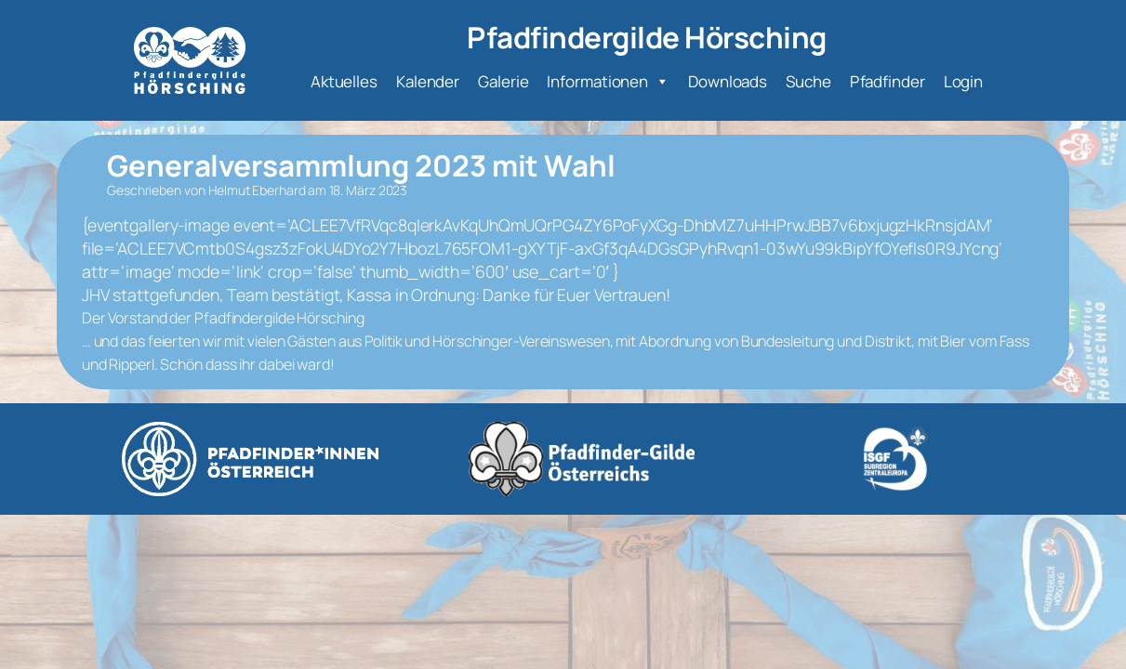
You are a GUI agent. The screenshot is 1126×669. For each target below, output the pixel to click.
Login (964, 81)
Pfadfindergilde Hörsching (647, 37)
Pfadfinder (887, 81)
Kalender (427, 81)
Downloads (727, 81)
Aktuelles (344, 81)
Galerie (503, 81)
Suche (808, 81)
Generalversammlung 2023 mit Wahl (361, 165)
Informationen (608, 81)
